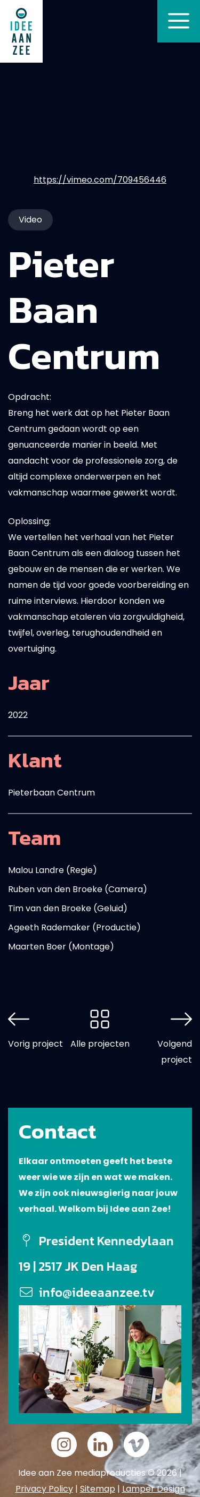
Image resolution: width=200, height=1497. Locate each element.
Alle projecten (100, 1044)
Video (30, 219)
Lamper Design (153, 1489)
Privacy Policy (44, 1489)
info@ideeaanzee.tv (97, 1292)
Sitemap (97, 1489)
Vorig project (35, 1044)
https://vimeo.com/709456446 (100, 180)
